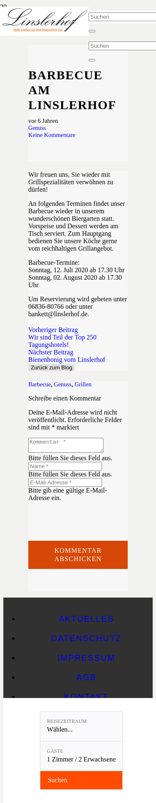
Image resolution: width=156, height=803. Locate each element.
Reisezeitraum (67, 721)
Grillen (83, 384)
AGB (86, 679)
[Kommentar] (70, 446)
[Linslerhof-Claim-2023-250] (44, 33)
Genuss (37, 127)
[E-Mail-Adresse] (65, 485)
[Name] (65, 468)
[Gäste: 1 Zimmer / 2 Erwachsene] (81, 756)
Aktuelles (86, 621)
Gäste (55, 751)
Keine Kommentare (51, 135)
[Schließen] (92, 31)
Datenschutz (86, 640)
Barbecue (39, 384)
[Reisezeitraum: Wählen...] (81, 726)
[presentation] (91, 520)
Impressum (86, 660)
